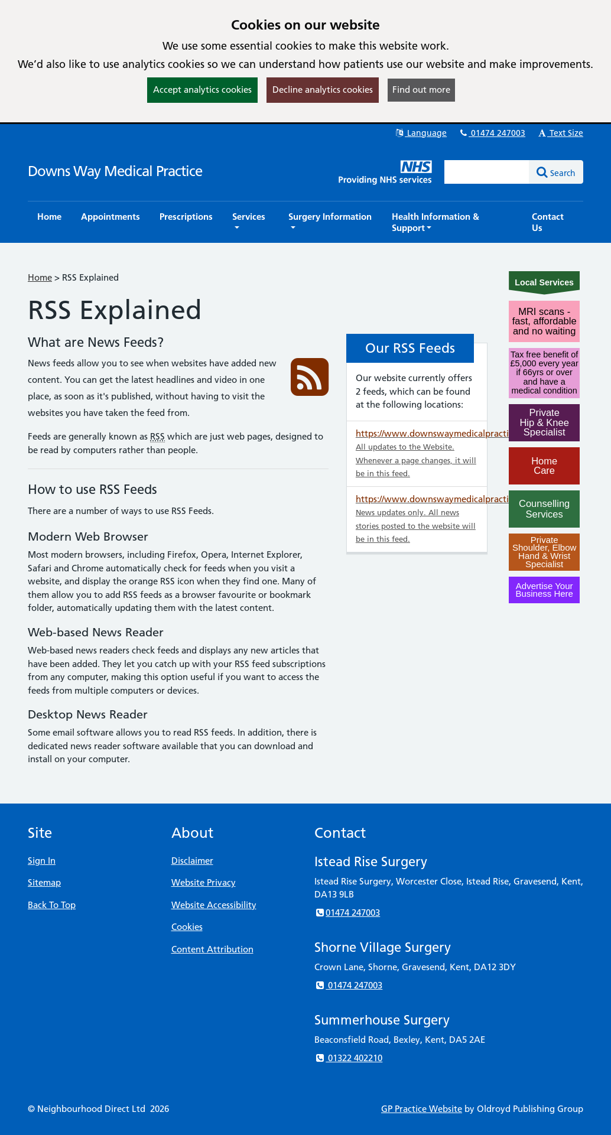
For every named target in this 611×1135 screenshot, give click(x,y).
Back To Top (52, 904)
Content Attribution (212, 949)
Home (40, 277)
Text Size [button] (560, 133)
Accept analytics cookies (202, 89)
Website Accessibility (213, 904)
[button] (250, 222)
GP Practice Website (421, 1108)
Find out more (421, 89)
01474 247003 (491, 133)
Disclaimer (192, 860)
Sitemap (44, 882)
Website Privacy (203, 882)
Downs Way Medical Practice (115, 171)
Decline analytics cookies (322, 89)
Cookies (187, 926)
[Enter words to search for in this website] (486, 172)
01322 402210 (348, 1058)
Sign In (42, 860)
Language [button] (420, 133)
